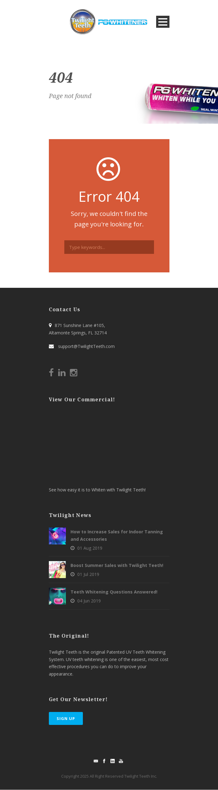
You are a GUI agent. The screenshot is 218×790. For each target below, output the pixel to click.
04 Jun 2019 (89, 601)
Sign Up (66, 718)
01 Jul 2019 (88, 574)
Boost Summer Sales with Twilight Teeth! (117, 565)
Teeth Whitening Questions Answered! (114, 592)
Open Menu (162, 22)
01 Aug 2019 (89, 548)
